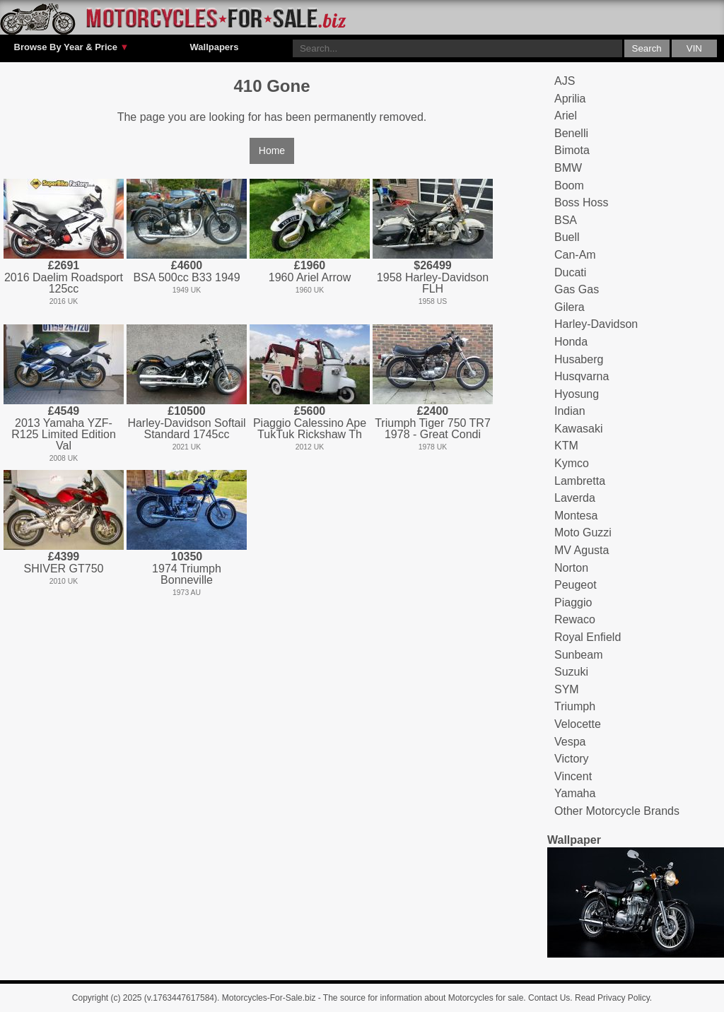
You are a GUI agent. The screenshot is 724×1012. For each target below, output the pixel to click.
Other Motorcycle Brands (616, 811)
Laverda (574, 498)
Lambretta (579, 481)
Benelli (571, 133)
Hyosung (576, 394)
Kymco (571, 463)
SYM (566, 689)
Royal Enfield (587, 637)
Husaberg (578, 359)
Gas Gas (576, 289)
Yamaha (574, 793)
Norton (571, 568)
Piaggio (573, 602)
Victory (571, 759)
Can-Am (575, 255)
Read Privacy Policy (612, 998)
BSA (565, 220)
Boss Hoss (581, 202)
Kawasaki (578, 429)
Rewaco (574, 619)
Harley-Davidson (596, 324)
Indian (569, 411)
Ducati (570, 272)
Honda (571, 342)
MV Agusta (581, 550)
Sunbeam (578, 655)
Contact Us (549, 998)
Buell (567, 237)
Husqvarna (581, 376)
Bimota (572, 150)
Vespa (569, 742)
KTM (566, 446)
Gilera (569, 307)
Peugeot (575, 585)
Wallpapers (214, 47)
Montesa (575, 516)
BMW (568, 168)
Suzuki (571, 672)
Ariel (565, 116)
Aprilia (569, 99)
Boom (569, 186)
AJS (564, 81)
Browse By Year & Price (71, 47)
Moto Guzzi (583, 532)
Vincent (573, 776)
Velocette (577, 724)
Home (272, 150)
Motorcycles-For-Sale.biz (269, 998)
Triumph (574, 706)
